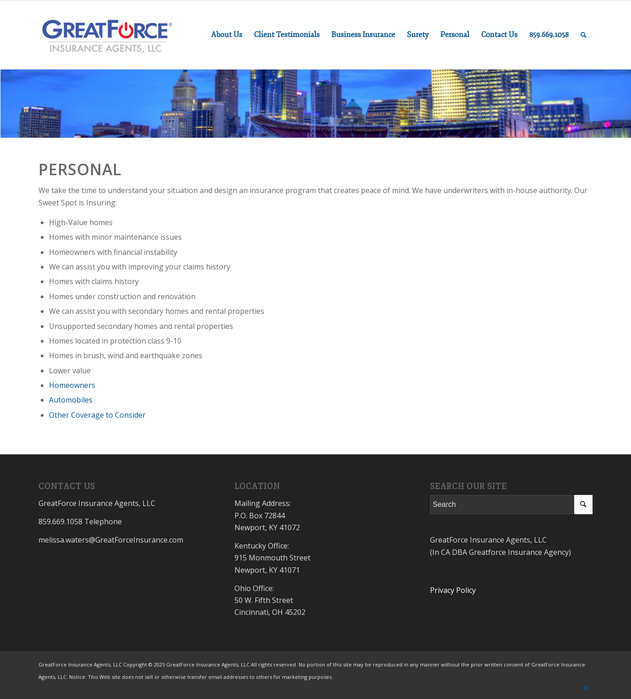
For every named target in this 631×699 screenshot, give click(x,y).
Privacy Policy (453, 590)
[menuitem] (226, 34)
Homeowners (72, 385)
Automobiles (70, 400)
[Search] (584, 34)
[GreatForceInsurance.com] (107, 34)
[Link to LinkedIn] (586, 687)
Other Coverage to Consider (97, 415)
